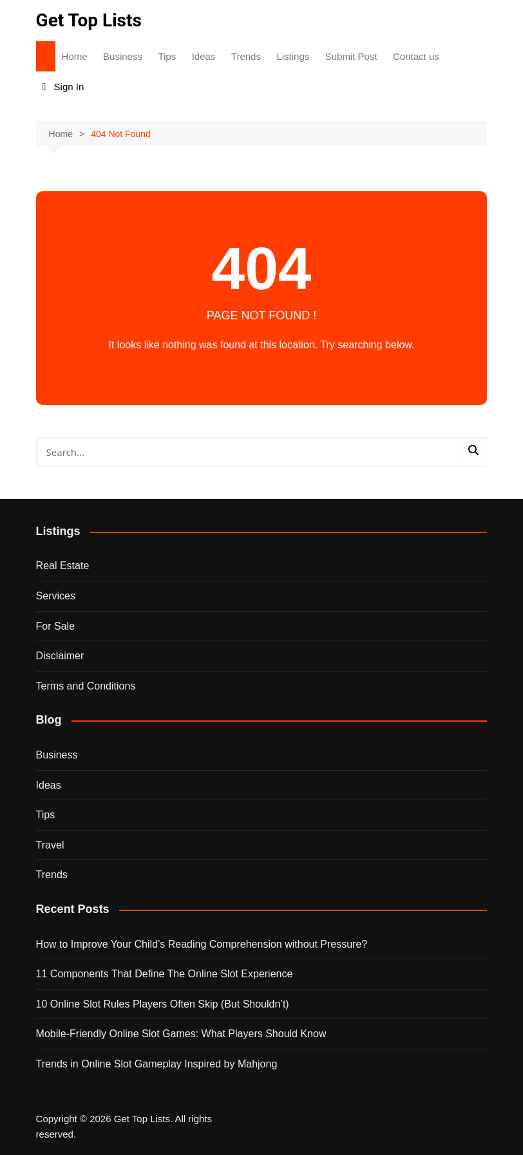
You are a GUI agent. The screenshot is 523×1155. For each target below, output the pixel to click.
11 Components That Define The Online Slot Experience (164, 973)
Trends (246, 56)
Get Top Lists (89, 20)
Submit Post (351, 56)
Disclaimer (60, 655)
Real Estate (63, 565)
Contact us (416, 56)
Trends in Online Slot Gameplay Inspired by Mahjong (157, 1063)
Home (75, 56)
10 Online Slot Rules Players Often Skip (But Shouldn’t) (162, 1004)
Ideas (204, 56)
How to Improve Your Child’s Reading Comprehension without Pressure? (202, 944)
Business (122, 56)
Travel (50, 845)
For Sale (55, 626)
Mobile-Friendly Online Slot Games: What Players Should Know (181, 1033)
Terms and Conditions (86, 686)
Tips (167, 56)
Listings (292, 56)
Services (55, 595)
